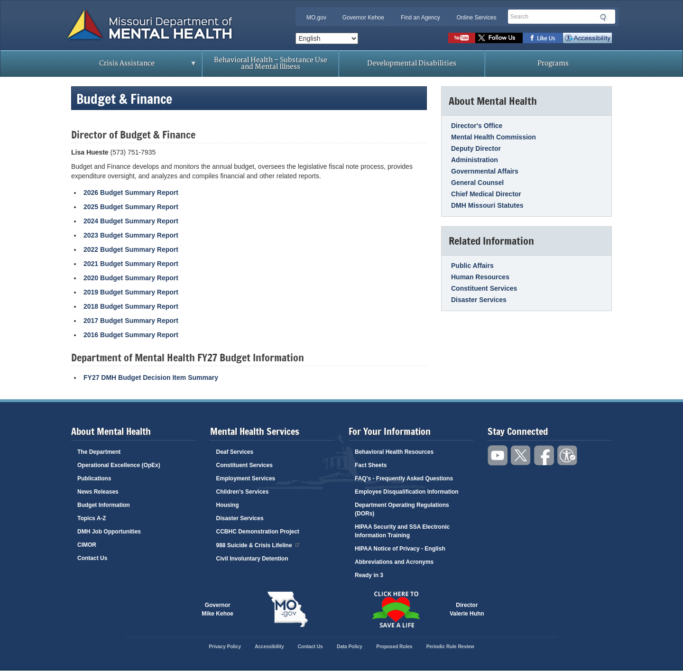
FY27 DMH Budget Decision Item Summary (150, 377)
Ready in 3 (369, 575)
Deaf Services (235, 452)
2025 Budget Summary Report (130, 207)
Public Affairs (472, 265)
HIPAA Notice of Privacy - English (400, 548)
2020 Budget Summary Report (130, 278)
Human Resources (480, 277)
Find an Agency (420, 17)
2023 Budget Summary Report (130, 235)
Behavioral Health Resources (394, 452)
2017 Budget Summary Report (130, 320)
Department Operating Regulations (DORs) (402, 509)
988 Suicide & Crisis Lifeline (258, 545)
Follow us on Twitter (499, 38)
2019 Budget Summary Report (130, 292)
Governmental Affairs (484, 171)
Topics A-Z (91, 518)
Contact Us (92, 558)
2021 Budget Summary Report (130, 263)
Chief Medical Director (486, 194)
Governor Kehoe (363, 17)
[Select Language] (326, 38)
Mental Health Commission (493, 137)
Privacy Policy (225, 646)
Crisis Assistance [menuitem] (129, 66)
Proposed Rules (394, 646)
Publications (94, 478)
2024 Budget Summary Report (130, 221)
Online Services (476, 17)
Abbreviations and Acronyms (394, 562)
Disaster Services (479, 299)
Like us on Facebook (543, 38)
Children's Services (242, 491)
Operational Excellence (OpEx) (118, 465)
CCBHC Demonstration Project (257, 531)
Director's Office (476, 125)
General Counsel (477, 182)
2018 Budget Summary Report (130, 306)
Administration (474, 160)
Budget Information (103, 505)
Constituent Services (484, 288)
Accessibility (587, 38)
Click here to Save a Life (396, 609)
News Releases (98, 491)
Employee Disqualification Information (407, 491)
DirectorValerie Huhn (467, 609)
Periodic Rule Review (450, 646)
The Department (98, 452)
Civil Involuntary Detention (252, 558)
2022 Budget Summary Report (130, 249)
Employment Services (246, 478)
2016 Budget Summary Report (130, 335)
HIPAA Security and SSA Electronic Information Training (402, 531)
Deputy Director (476, 148)
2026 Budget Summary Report (130, 192)
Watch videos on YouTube (461, 38)
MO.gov (316, 17)
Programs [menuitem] (553, 63)
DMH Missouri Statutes (487, 205)
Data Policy (349, 646)
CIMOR (86, 545)
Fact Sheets (371, 465)
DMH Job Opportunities (109, 531)
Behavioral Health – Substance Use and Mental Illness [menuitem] (270, 63)
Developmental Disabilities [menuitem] (411, 63)
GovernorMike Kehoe (217, 609)
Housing (227, 505)
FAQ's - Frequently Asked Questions (404, 478)
